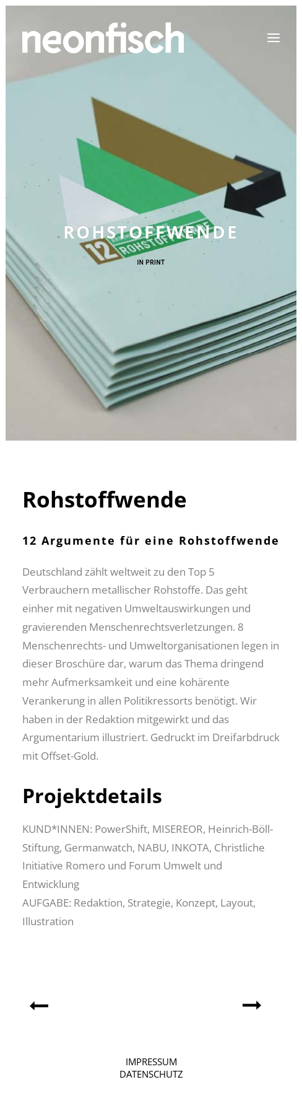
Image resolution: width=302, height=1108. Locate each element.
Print (155, 262)
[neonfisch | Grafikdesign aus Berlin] (103, 37)
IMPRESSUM (151, 1061)
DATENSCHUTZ (151, 1074)
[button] (273, 38)
